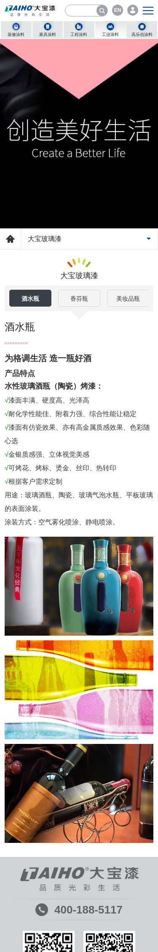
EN (117, 10)
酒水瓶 (30, 298)
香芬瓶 (79, 298)
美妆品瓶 (128, 298)
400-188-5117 (88, 909)
